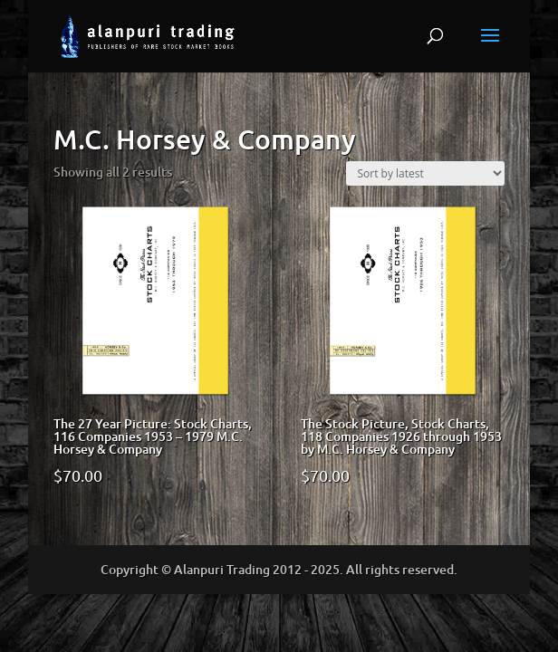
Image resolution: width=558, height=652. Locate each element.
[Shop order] (425, 173)
